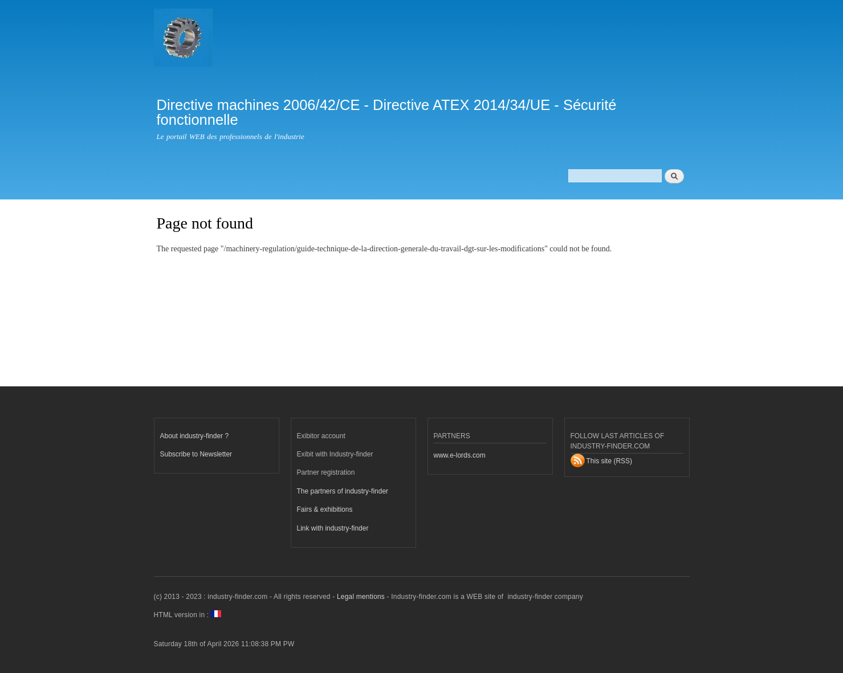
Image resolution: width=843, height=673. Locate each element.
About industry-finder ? (194, 436)
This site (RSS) (610, 461)
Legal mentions (361, 597)
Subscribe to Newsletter (196, 454)
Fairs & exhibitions (325, 509)
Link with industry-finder (333, 528)
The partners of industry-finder (343, 491)
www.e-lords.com (460, 455)
